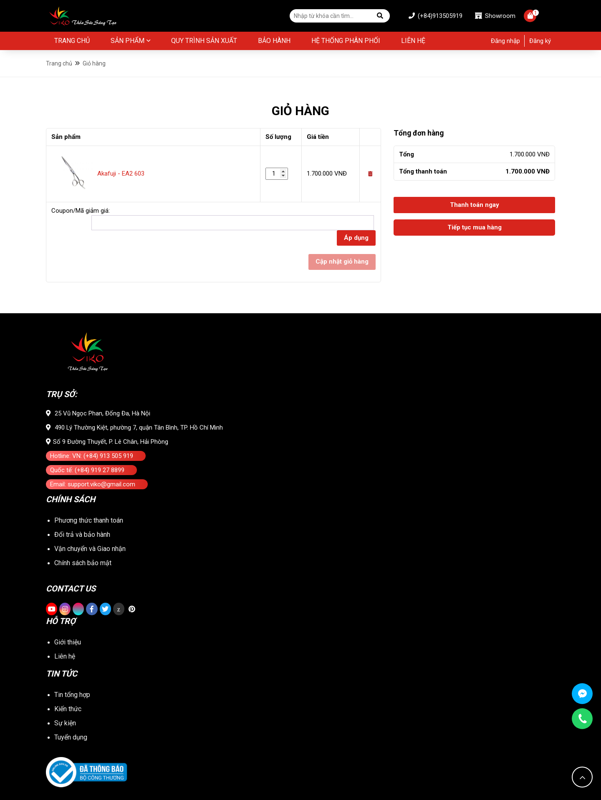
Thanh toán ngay (474, 205)
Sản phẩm (127, 41)
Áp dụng (356, 238)
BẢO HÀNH (274, 41)
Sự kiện (65, 723)
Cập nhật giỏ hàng (342, 261)
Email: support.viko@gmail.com (92, 484)
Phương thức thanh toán (88, 520)
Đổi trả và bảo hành (82, 534)
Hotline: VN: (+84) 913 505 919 (91, 456)
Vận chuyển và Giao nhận (90, 549)
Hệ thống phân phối (345, 41)
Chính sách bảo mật (82, 563)
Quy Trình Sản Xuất (204, 41)
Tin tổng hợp (72, 695)
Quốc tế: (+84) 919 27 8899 (87, 470)
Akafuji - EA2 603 (120, 173)
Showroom (495, 16)
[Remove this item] (370, 174)
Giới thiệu (67, 642)
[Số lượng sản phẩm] (276, 174)
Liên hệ (413, 41)
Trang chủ (72, 41)
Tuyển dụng (70, 737)
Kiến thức (67, 709)
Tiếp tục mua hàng (474, 227)
